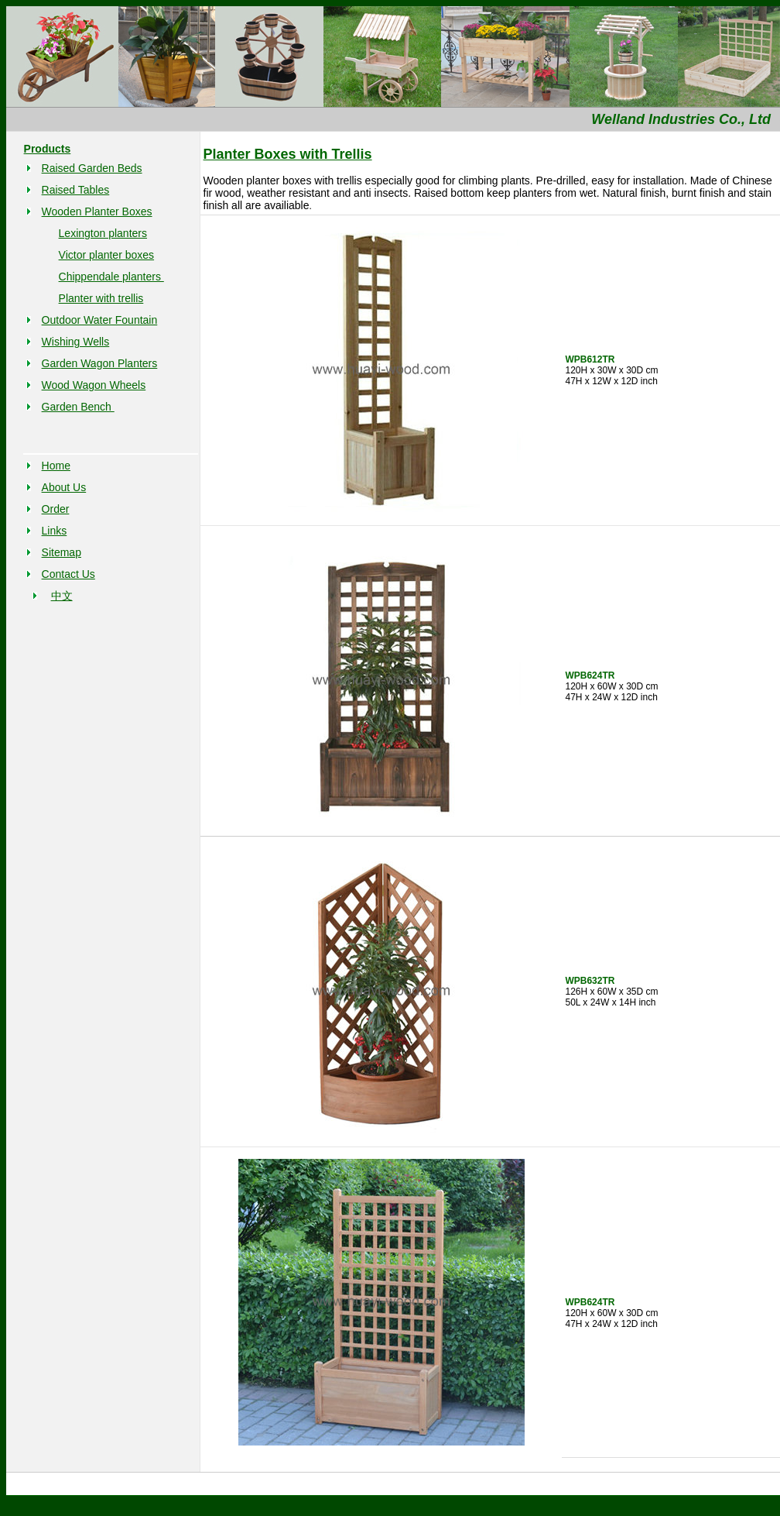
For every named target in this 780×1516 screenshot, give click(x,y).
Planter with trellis (101, 298)
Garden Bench (78, 406)
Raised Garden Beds (92, 168)
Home (56, 465)
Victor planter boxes (106, 255)
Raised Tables (76, 190)
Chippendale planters (111, 276)
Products (47, 149)
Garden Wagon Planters (100, 363)
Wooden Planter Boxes (97, 211)
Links (54, 530)
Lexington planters (103, 233)
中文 (62, 596)
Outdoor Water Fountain (100, 320)
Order (56, 509)
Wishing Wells (76, 341)
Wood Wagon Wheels (94, 385)
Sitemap (61, 552)
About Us (64, 487)
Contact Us (68, 574)
